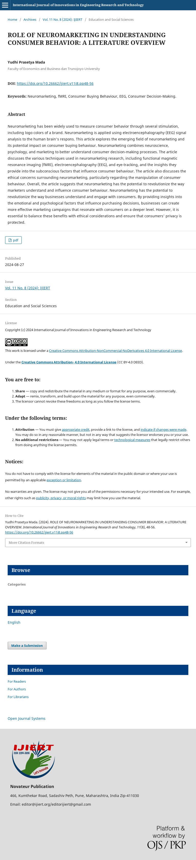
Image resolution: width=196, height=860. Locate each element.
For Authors (17, 689)
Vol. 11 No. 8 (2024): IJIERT (62, 19)
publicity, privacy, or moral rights (61, 498)
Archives (30, 19)
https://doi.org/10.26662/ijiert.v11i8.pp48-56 (55, 83)
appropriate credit (75, 429)
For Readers (17, 681)
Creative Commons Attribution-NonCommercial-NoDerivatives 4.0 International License (115, 350)
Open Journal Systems (26, 718)
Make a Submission (27, 645)
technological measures (132, 439)
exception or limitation (64, 480)
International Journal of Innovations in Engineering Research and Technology (78, 5)
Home (12, 19)
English (14, 622)
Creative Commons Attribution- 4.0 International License (69, 362)
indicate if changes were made (163, 429)
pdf (15, 240)
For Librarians (18, 696)
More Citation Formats (26, 542)
